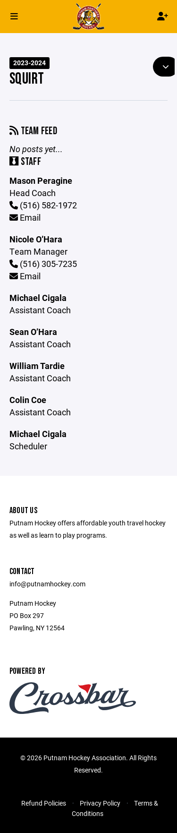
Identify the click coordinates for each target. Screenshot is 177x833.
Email (25, 217)
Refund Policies (43, 803)
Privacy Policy (100, 803)
